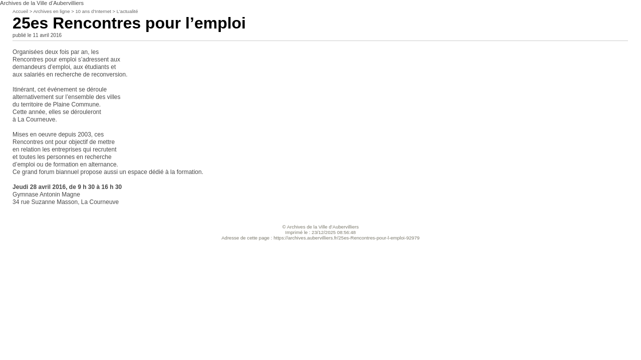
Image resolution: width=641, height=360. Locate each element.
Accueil (20, 11)
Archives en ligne (51, 11)
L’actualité (127, 11)
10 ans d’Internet (93, 11)
